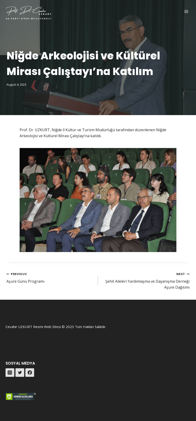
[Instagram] (10, 372)
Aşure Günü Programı (50, 277)
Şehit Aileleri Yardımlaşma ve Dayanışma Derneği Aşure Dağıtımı (146, 280)
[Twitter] (19, 372)
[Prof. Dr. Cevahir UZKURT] (29, 13)
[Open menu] (186, 11)
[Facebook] (29, 372)
